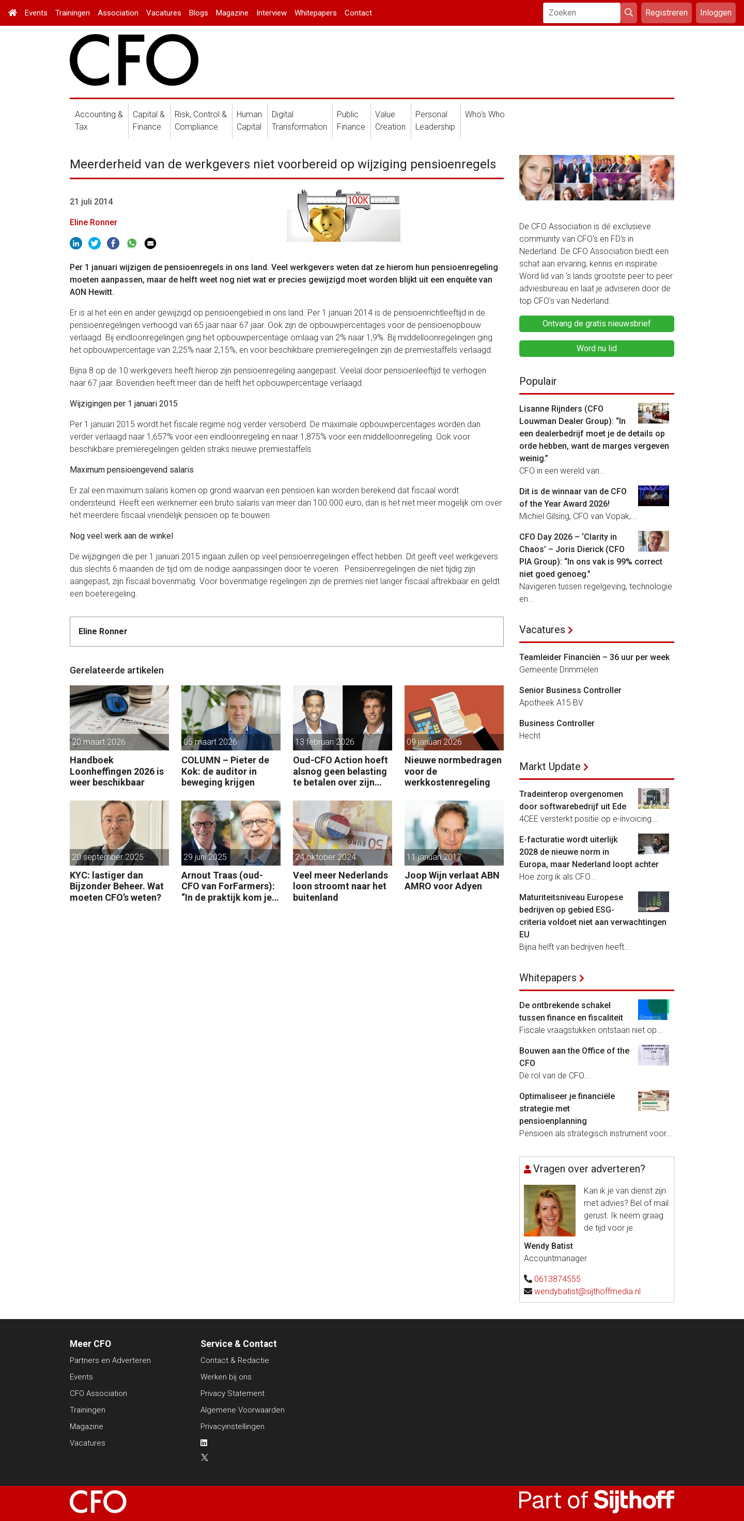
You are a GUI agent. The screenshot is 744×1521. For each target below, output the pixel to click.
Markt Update (550, 766)
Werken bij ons (226, 1377)
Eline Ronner (93, 222)
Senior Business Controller (570, 690)
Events (36, 13)
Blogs (198, 13)
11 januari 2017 (434, 857)
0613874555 (557, 1279)
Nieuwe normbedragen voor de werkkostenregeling (453, 771)
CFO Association (98, 1393)
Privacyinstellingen (232, 1426)
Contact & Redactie (234, 1360)
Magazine (232, 13)
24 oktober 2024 (325, 857)
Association (118, 13)
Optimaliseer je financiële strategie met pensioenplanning (567, 1108)
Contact (358, 13)
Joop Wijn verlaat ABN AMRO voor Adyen (452, 881)
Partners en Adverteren (110, 1360)
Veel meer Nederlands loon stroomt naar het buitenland (340, 886)
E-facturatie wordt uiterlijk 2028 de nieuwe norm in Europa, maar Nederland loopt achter (589, 852)
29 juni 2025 (205, 857)
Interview (271, 13)
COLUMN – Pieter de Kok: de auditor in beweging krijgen (225, 771)
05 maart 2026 (210, 742)
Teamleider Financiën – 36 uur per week (594, 657)
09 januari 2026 (434, 742)
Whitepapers (316, 13)
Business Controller (557, 723)
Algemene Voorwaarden (242, 1410)
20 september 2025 (108, 857)
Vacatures (163, 13)
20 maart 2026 (99, 742)
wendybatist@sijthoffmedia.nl (587, 1291)
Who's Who (485, 114)
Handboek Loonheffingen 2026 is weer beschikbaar (117, 771)
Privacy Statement (232, 1393)
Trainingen (72, 13)
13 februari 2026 (324, 742)
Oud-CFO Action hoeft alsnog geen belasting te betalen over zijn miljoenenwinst (340, 771)
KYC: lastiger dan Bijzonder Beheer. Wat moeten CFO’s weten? (117, 886)
